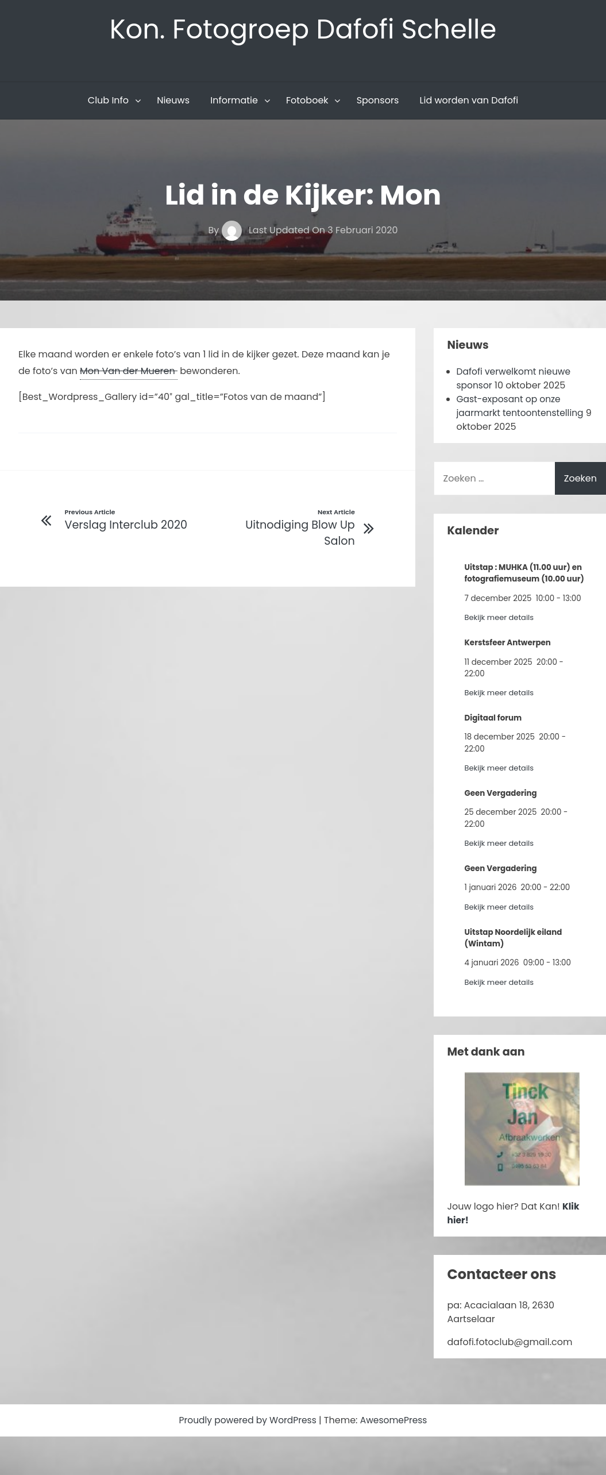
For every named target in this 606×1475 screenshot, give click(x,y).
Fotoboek (307, 101)
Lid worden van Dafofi (469, 101)
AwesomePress (396, 1421)
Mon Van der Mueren (128, 372)
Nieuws (173, 101)
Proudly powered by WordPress (247, 1421)
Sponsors (378, 101)
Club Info (108, 101)
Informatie (234, 101)
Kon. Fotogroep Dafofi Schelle (303, 29)
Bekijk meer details (500, 618)
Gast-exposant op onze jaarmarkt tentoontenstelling (522, 407)
